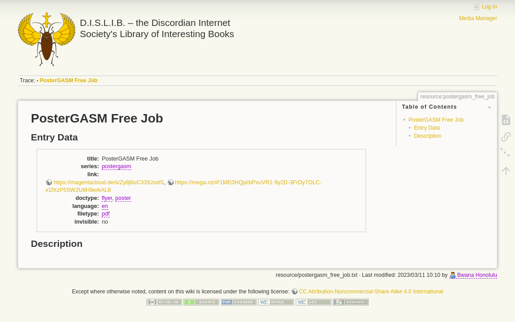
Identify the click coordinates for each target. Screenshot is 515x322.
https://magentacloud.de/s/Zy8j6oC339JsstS (108, 182)
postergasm (116, 166)
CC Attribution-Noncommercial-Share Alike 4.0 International (371, 291)
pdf (106, 214)
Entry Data (427, 128)
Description (427, 136)
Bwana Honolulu (477, 275)
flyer (107, 198)
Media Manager (478, 18)
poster (123, 198)
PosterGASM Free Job (69, 80)
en (105, 206)
